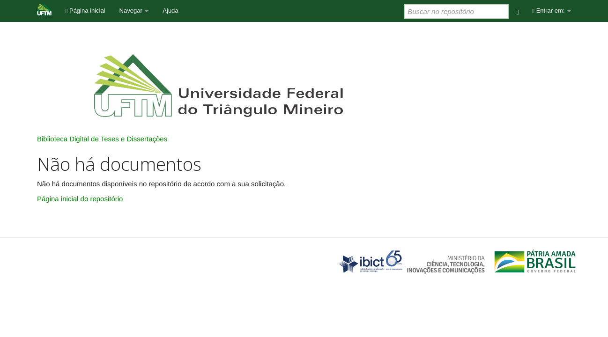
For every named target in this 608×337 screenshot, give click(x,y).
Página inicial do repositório (80, 199)
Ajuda (170, 10)
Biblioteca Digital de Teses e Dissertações (102, 139)
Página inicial (85, 10)
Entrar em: (551, 10)
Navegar (134, 10)
